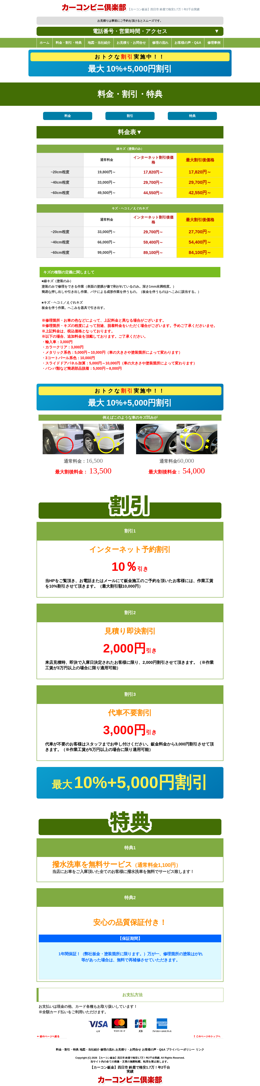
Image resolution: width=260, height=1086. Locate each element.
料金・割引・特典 (67, 1049)
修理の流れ (107, 1049)
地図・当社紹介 (90, 1049)
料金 (67, 116)
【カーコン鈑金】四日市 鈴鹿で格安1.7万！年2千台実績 (128, 1057)
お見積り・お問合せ (128, 1049)
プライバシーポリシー (180, 1049)
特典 (192, 116)
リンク (200, 1049)
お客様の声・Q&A (153, 1049)
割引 (130, 116)
